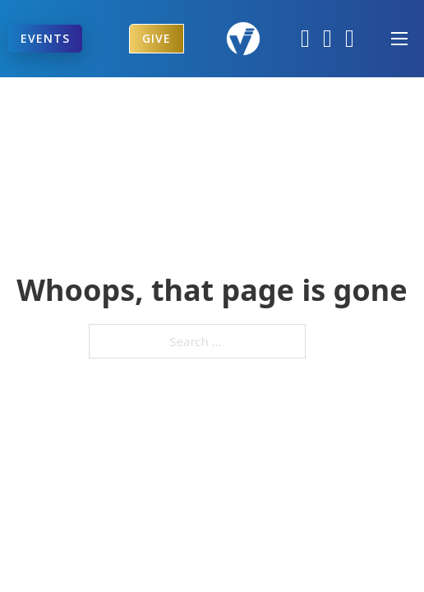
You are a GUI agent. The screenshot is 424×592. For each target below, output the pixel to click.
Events (45, 38)
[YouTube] (350, 39)
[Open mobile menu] (399, 38)
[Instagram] (327, 39)
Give (156, 38)
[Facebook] (305, 39)
